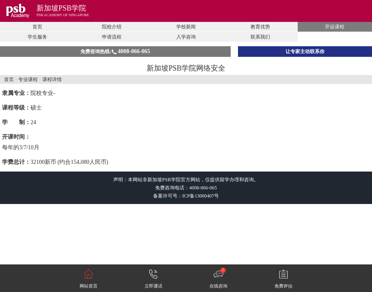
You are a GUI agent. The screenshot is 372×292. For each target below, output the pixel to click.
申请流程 (111, 37)
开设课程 (334, 27)
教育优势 (260, 27)
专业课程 (28, 79)
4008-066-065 (203, 188)
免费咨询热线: (115, 51)
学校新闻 (186, 27)
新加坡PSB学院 (61, 8)
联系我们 (260, 37)
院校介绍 (111, 27)
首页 (37, 27)
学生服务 (37, 37)
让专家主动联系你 (304, 51)
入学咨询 (186, 37)
